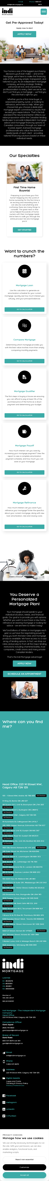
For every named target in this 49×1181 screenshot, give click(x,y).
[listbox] (24, 201)
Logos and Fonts (13, 1081)
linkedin (8, 1109)
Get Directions (41, 795)
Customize (24, 1167)
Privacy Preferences (15, 1085)
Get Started (24, 230)
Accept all (24, 1175)
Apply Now (24, 34)
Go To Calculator (24, 309)
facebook (9, 1095)
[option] (24, 199)
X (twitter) (9, 1116)
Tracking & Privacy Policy (17, 1083)
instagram (9, 1102)
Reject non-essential (25, 1160)
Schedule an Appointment (24, 674)
